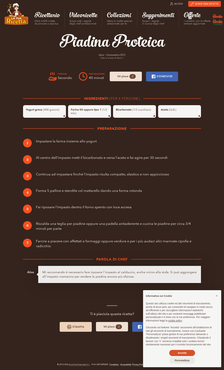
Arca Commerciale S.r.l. (79, 364)
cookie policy (175, 320)
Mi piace (126, 76)
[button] (216, 296)
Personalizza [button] (182, 360)
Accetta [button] (182, 352)
